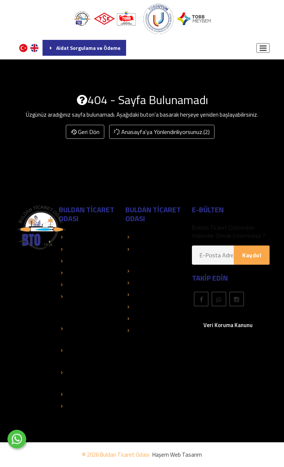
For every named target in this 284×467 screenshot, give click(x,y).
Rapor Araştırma (149, 330)
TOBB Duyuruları (83, 249)
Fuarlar (137, 318)
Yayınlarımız (143, 282)
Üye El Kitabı (144, 271)
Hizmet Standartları (86, 406)
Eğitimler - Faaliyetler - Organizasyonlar (79, 306)
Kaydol (251, 255)
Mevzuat (140, 306)
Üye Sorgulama (147, 237)
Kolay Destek (79, 261)
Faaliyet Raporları (83, 284)
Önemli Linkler (145, 294)
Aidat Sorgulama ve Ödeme (84, 48)
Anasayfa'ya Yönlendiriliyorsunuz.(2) (161, 131)
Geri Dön (85, 131)
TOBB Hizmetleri (83, 237)
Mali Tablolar (78, 394)
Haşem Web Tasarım (177, 454)
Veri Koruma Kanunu (228, 325)
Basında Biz (77, 272)
